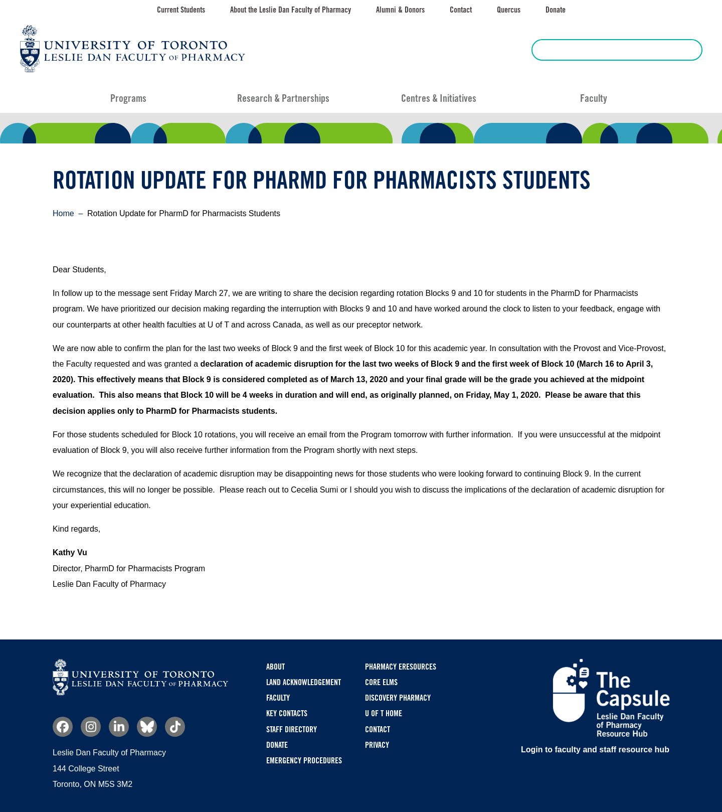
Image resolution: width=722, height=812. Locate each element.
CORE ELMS (381, 682)
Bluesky (147, 727)
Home (63, 213)
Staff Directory (291, 729)
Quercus (508, 10)
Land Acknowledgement (303, 682)
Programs (128, 98)
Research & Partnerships (283, 98)
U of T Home (383, 713)
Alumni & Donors (400, 10)
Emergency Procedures (304, 760)
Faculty (593, 98)
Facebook (63, 727)
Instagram (91, 727)
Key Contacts (286, 713)
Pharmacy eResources (400, 667)
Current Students (181, 10)
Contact (461, 10)
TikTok (175, 727)
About (275, 667)
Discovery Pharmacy (398, 698)
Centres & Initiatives (438, 98)
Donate (556, 10)
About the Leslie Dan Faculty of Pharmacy (290, 10)
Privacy (377, 745)
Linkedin (119, 727)
